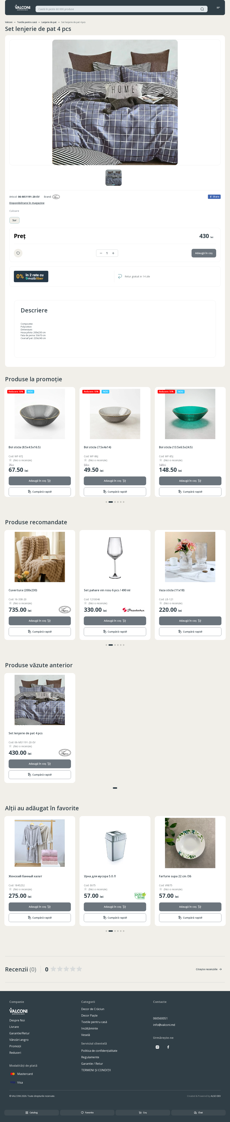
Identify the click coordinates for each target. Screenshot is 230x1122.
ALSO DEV (216, 1096)
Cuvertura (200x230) (98, 590)
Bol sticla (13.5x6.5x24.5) (25, 447)
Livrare (14, 1027)
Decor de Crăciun (92, 1009)
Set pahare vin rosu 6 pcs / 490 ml (182, 590)
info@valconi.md (164, 1025)
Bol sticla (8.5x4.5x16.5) (100, 447)
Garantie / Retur (92, 1064)
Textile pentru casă (27, 22)
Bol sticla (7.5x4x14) (172, 447)
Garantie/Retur (19, 1033)
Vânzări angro (19, 1040)
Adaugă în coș (204, 253)
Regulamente (90, 1057)
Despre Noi (17, 1020)
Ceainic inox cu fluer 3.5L (26, 590)
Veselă (85, 1035)
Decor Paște (89, 1015)
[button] (106, 502)
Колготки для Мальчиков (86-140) (33, 876)
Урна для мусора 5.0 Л (175, 876)
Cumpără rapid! (40, 492)
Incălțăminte (89, 1028)
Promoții (15, 1046)
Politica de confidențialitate (99, 1051)
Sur (14, 220)
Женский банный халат (101, 876)
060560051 (160, 1018)
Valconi (8, 22)
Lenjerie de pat (49, 22)
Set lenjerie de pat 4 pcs (26, 733)
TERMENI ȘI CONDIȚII (96, 1070)
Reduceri (15, 1053)
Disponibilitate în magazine (26, 203)
